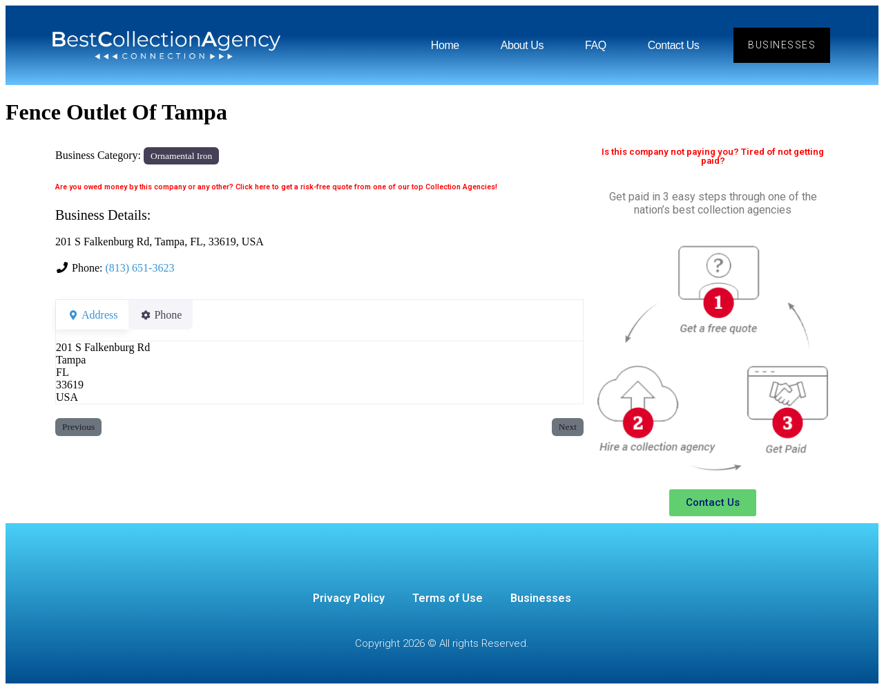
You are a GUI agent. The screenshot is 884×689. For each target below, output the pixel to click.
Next (568, 427)
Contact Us (673, 45)
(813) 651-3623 (139, 268)
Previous (78, 427)
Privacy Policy (349, 598)
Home (445, 45)
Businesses (540, 598)
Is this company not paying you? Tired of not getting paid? (713, 156)
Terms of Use (447, 598)
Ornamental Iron (181, 156)
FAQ (595, 45)
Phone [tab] (169, 315)
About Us (522, 45)
